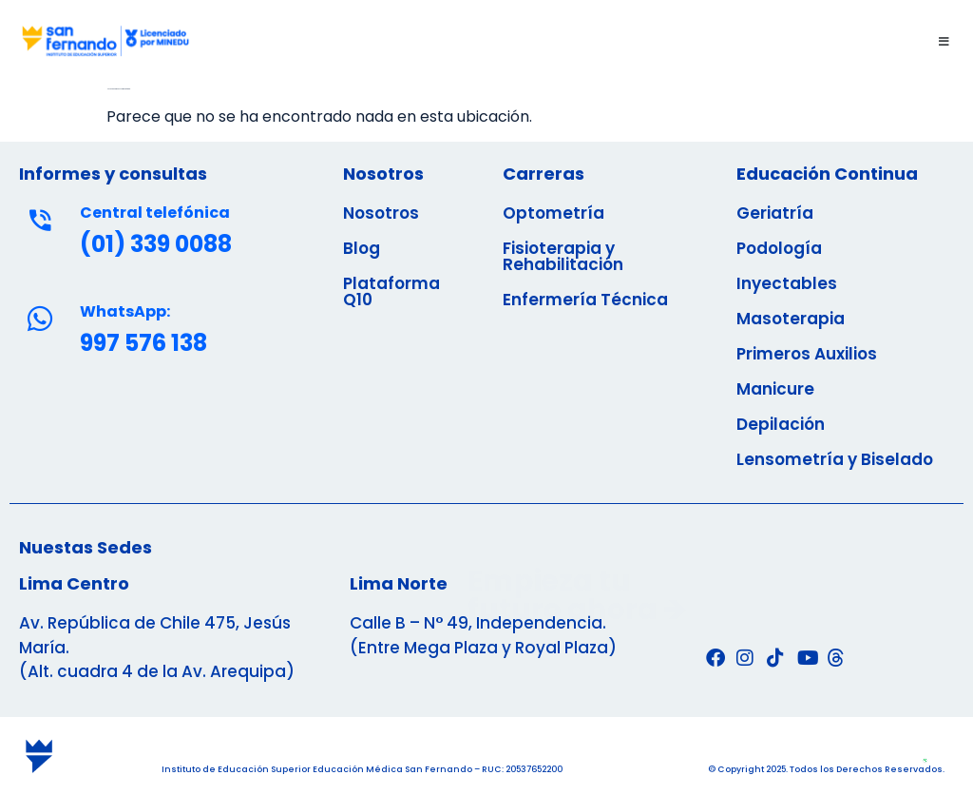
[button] (582, 41)
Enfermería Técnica (585, 299)
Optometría (553, 213)
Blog (361, 248)
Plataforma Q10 (391, 291)
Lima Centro (74, 583)
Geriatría (774, 213)
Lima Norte (399, 583)
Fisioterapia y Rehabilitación (563, 256)
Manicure (775, 389)
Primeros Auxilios (806, 353)
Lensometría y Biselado (834, 459)
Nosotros (381, 213)
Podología (779, 248)
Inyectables (786, 283)
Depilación (780, 424)
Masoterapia (790, 318)
